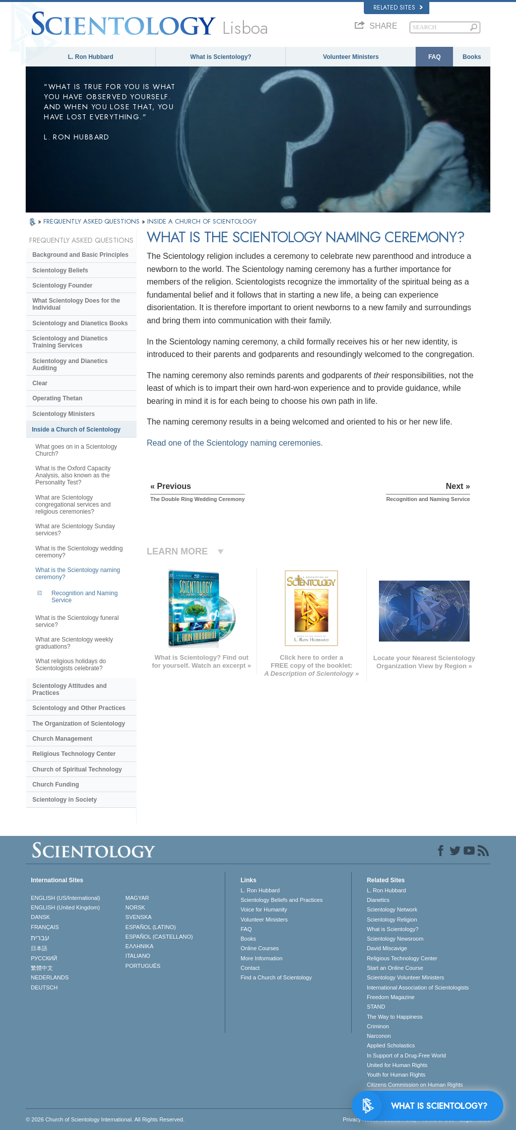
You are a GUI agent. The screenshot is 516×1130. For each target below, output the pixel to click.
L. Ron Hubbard (90, 56)
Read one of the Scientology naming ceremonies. (235, 443)
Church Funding (55, 784)
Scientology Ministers (63, 413)
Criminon (378, 1026)
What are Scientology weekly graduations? (74, 643)
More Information (261, 958)
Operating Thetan (57, 398)
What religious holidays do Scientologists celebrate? (70, 665)
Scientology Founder (62, 285)
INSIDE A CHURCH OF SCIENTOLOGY (201, 221)
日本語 (39, 948)
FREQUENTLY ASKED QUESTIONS (92, 221)
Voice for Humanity (263, 909)
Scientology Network (392, 909)
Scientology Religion (392, 919)
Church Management (62, 738)
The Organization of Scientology (78, 723)
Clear (39, 383)
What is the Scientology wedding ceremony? (78, 552)
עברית (40, 938)
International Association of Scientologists (418, 987)
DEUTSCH (44, 987)
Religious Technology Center (73, 753)
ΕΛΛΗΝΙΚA (139, 946)
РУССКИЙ (44, 958)
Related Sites (398, 7)
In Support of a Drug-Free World (406, 1055)
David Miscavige (387, 948)
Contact (250, 968)
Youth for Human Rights (396, 1075)
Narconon (379, 1036)
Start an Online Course (395, 968)
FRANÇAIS (45, 927)
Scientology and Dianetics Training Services (69, 342)
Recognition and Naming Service (84, 597)
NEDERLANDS (50, 977)
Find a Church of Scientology (275, 977)
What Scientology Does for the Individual (76, 304)
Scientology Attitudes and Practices (69, 689)
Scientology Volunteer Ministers (405, 977)
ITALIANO (137, 956)
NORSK (135, 907)
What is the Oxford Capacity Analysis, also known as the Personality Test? (72, 475)
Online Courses (259, 948)
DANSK (40, 917)
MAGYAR (137, 898)
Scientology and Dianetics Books (79, 323)
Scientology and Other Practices (78, 708)
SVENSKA (138, 917)
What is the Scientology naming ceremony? (77, 574)
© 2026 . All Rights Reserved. (105, 1119)
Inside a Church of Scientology (76, 429)
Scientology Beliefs (60, 270)
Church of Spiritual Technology (77, 769)
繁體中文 (42, 968)
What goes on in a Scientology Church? (76, 450)
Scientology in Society (64, 799)
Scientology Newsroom (395, 939)
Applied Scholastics (391, 1045)
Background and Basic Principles (80, 254)
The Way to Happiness (395, 1017)
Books (472, 56)
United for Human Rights (397, 1065)
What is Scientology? (220, 56)
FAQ (434, 56)
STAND (376, 1007)
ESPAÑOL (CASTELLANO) (159, 937)
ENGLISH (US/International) (65, 898)
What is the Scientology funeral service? (76, 621)
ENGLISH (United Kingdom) (65, 907)
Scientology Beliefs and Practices (281, 900)
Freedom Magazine (391, 997)
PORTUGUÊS (142, 966)
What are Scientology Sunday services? (75, 530)
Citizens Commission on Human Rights (415, 1085)
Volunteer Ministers (350, 56)
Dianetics (378, 900)
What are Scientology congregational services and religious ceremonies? (72, 504)
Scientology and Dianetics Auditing (69, 365)
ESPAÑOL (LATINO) (150, 927)
